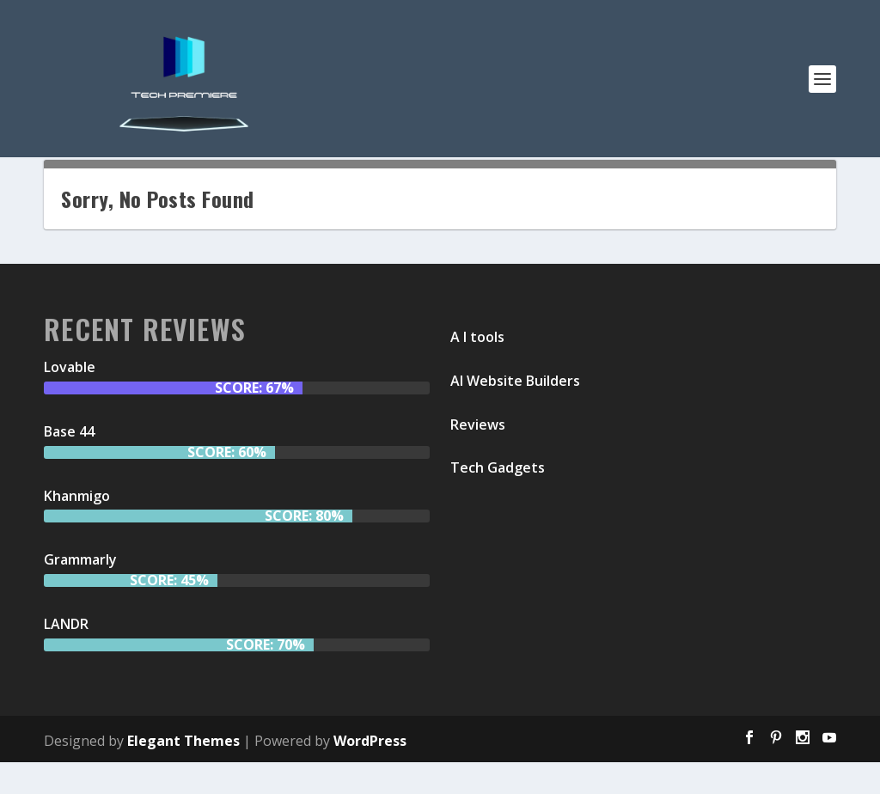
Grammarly (80, 592)
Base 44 (69, 463)
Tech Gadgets (497, 500)
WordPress (369, 772)
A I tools (477, 368)
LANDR (66, 655)
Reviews (477, 456)
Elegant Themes (183, 772)
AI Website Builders (515, 412)
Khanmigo (77, 527)
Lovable (69, 398)
